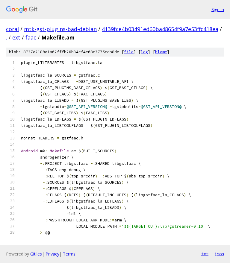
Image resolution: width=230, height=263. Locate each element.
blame (161, 51)
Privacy (52, 254)
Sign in (217, 9)
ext (16, 37)
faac (30, 37)
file (129, 51)
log (144, 51)
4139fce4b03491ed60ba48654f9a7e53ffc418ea (160, 29)
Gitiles (36, 254)
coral (12, 29)
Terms (69, 254)
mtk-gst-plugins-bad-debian (60, 29)
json (219, 253)
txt (204, 253)
